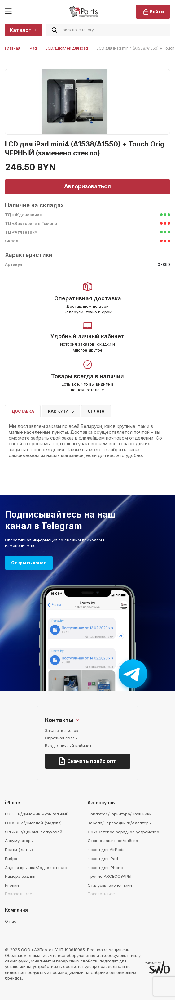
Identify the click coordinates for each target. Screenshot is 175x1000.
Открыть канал (28, 562)
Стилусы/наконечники (110, 885)
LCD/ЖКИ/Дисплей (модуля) (33, 822)
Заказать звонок (61, 730)
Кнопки (12, 885)
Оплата (96, 411)
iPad (33, 48)
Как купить (61, 411)
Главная (12, 48)
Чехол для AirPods (106, 849)
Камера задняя (20, 876)
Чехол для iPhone (105, 867)
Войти (153, 12)
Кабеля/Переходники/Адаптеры (119, 822)
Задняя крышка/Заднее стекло (36, 867)
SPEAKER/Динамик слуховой (33, 831)
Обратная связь (61, 737)
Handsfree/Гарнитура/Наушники (120, 813)
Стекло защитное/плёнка (113, 840)
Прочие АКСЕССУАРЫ (109, 876)
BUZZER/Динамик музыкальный (36, 813)
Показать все (18, 893)
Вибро (11, 858)
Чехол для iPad (103, 858)
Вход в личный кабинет (68, 745)
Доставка (22, 411)
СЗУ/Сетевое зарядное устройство (123, 831)
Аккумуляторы (19, 840)
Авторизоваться (87, 186)
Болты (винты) (19, 849)
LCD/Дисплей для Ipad (67, 48)
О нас (10, 921)
